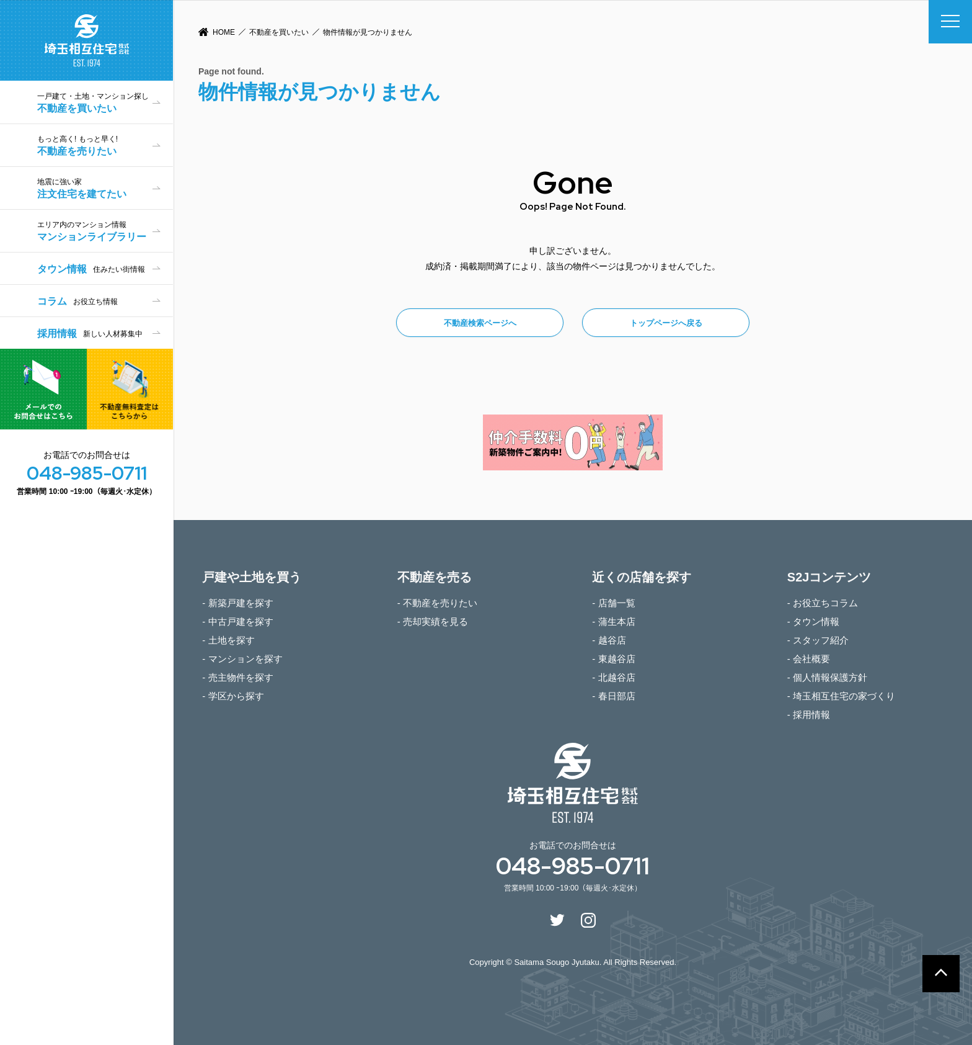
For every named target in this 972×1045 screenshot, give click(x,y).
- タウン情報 (813, 621)
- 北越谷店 (613, 677)
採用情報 (90, 333)
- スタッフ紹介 (818, 640)
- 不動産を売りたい (437, 603)
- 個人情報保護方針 (827, 677)
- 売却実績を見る (432, 621)
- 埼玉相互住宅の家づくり (841, 696)
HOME (224, 32)
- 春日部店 (613, 696)
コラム (77, 301)
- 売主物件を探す (237, 677)
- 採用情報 (808, 714)
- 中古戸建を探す (237, 621)
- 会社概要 (808, 658)
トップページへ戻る (666, 323)
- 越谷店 (608, 640)
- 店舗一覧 (613, 603)
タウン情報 (91, 269)
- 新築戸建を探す (237, 603)
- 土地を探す (228, 640)
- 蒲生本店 (613, 621)
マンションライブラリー (105, 231)
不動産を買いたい (279, 32)
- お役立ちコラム (822, 603)
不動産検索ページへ (480, 323)
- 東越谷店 (613, 658)
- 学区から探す (232, 696)
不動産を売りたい (105, 145)
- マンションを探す (242, 658)
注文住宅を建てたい (105, 188)
